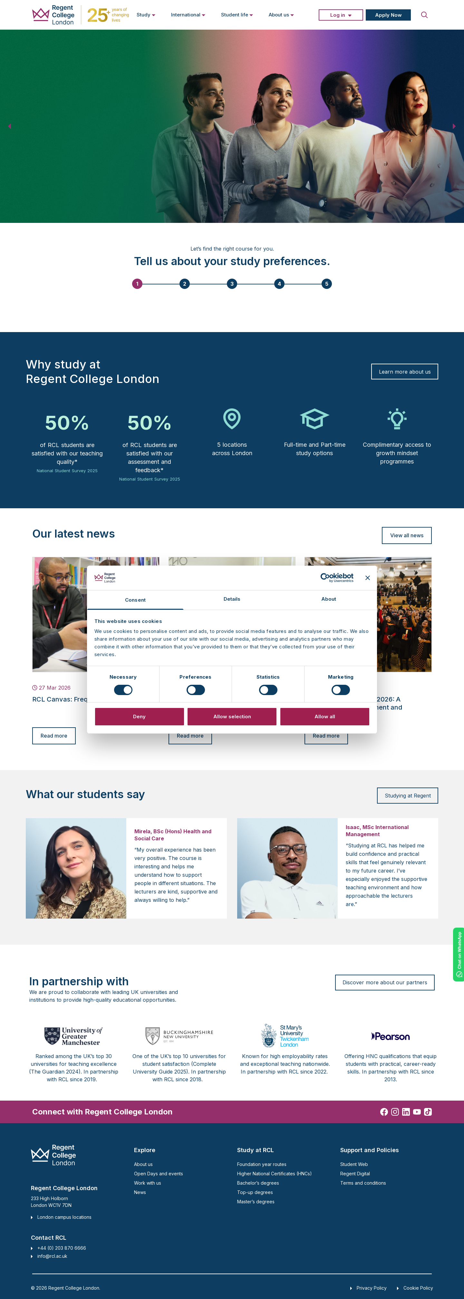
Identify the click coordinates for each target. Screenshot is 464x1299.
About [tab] (328, 599)
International (188, 14)
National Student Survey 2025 (67, 470)
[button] (10, 126)
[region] (232, 126)
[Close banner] (367, 578)
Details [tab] (232, 599)
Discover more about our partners (385, 982)
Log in (337, 15)
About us (281, 14)
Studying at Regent (408, 795)
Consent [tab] (135, 600)
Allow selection (232, 716)
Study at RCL (255, 1150)
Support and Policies (369, 1150)
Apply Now (388, 15)
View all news (406, 535)
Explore (144, 1150)
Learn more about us (405, 371)
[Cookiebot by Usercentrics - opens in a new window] (325, 578)
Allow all (324, 716)
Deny (139, 716)
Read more (54, 735)
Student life (237, 14)
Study (146, 14)
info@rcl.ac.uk (52, 1256)
